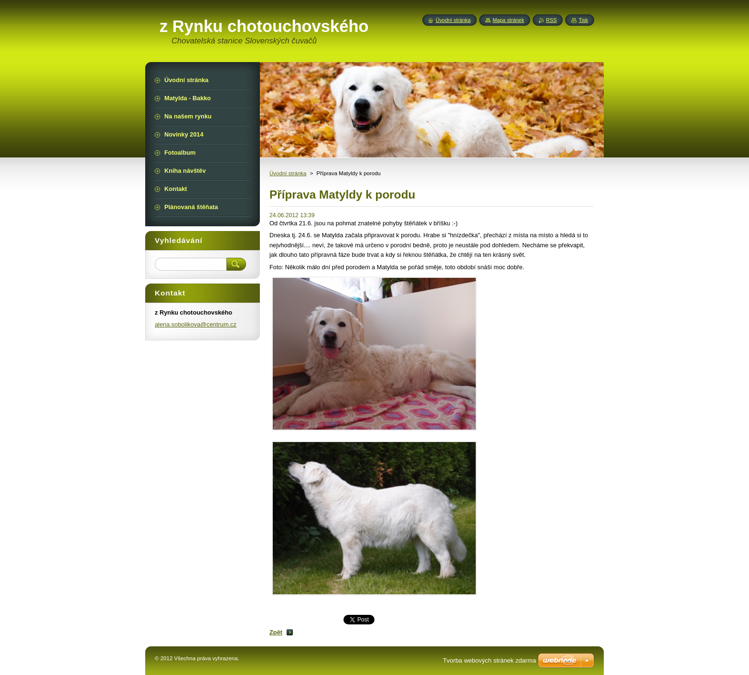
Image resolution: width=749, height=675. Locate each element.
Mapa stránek (508, 20)
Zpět (275, 632)
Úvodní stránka (287, 173)
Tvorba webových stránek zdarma (489, 660)
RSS (551, 20)
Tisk (583, 20)
